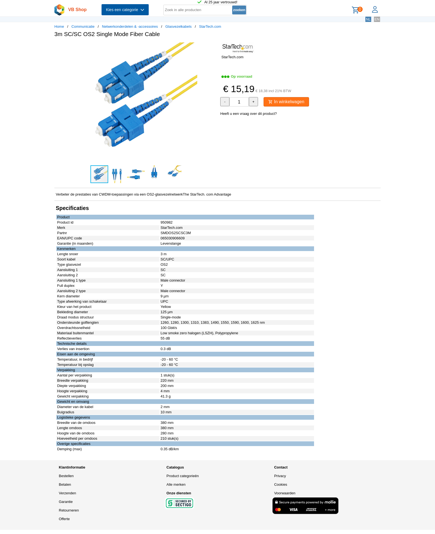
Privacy (280, 476)
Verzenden (67, 493)
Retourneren (69, 510)
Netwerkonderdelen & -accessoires (130, 26)
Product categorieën (182, 476)
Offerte (64, 519)
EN (377, 19)
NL (368, 19)
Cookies (280, 484)
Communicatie (83, 26)
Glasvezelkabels (178, 26)
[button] (212, 47)
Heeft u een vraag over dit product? (248, 114)
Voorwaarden (284, 493)
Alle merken (176, 484)
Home (59, 26)
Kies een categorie (125, 9)
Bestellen (66, 476)
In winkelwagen (286, 101)
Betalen (65, 484)
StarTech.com (210, 26)
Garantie (66, 502)
